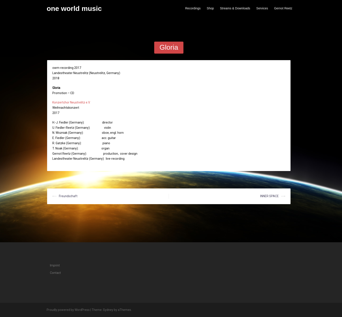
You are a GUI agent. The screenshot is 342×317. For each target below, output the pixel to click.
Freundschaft (68, 196)
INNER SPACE (269, 196)
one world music (74, 8)
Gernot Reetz (283, 8)
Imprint (55, 265)
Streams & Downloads (235, 8)
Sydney (108, 310)
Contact (55, 273)
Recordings (193, 8)
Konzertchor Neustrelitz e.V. (71, 102)
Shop (210, 8)
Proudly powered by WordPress (68, 310)
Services (262, 8)
